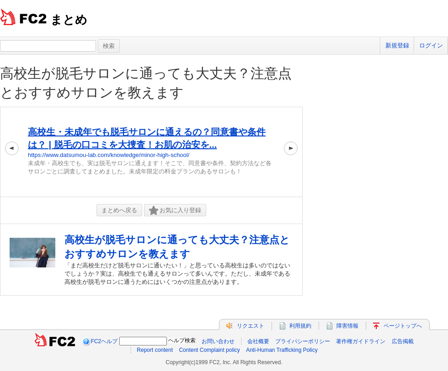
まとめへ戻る (119, 210)
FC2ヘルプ (104, 341)
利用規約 (300, 326)
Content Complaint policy (209, 350)
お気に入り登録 (175, 210)
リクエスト (250, 326)
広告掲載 (403, 341)
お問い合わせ (218, 341)
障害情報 (347, 326)
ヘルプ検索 (182, 340)
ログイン (431, 45)
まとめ (68, 19)
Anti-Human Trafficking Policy (282, 350)
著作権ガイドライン (360, 341)
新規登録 (397, 45)
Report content (155, 350)
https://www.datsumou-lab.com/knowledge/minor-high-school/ (108, 155)
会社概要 (258, 341)
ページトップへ (403, 326)
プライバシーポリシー (302, 341)
